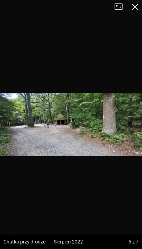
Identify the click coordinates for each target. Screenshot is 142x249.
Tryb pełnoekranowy (121, 7)
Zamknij (135, 7)
